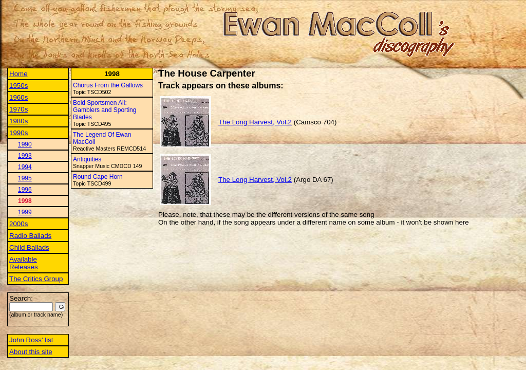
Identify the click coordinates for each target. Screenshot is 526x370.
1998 (25, 201)
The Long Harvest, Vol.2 (255, 122)
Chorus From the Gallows (108, 85)
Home (18, 74)
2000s (18, 224)
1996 (25, 189)
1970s (18, 109)
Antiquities (87, 159)
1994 (25, 167)
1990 (25, 144)
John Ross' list (31, 340)
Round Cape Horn (98, 176)
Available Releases (23, 263)
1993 (25, 155)
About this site (30, 352)
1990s (18, 133)
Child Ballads (29, 247)
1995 (25, 178)
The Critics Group (36, 279)
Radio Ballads (30, 235)
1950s (18, 85)
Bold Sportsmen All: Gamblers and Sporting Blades (104, 110)
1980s (18, 121)
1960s (18, 97)
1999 (25, 212)
